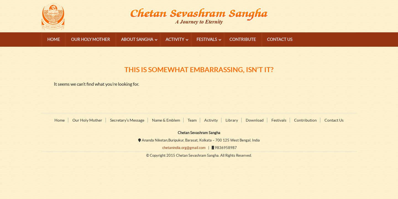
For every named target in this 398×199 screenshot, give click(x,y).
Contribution (305, 120)
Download (255, 120)
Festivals (278, 120)
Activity (211, 120)
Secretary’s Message (127, 120)
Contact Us (334, 120)
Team (192, 120)
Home (59, 120)
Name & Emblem (166, 120)
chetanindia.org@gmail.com (184, 148)
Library (232, 120)
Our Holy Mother (87, 120)
